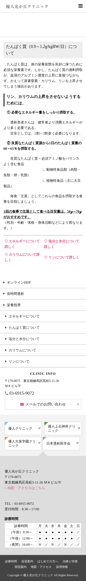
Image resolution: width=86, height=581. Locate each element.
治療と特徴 (70, 561)
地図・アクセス (41, 567)
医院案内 (21, 567)
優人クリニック (20, 428)
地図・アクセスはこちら (26, 488)
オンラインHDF (19, 282)
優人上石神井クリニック (61, 428)
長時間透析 (15, 294)
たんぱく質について (24, 327)
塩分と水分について (24, 339)
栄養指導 (14, 305)
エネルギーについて (24, 316)
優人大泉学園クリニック (22, 443)
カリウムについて (22, 350)
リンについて (19, 361)
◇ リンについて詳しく (61, 257)
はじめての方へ (47, 561)
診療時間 (11, 561)
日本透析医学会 (58, 443)
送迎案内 (27, 561)
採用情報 (62, 567)
